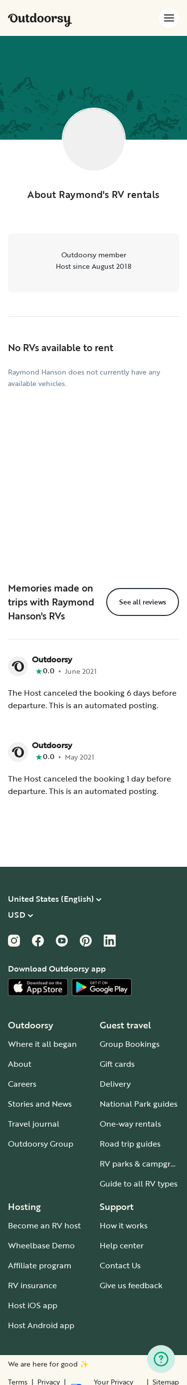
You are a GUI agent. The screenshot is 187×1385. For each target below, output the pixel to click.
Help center (122, 1245)
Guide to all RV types (139, 1183)
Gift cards (117, 1064)
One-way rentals (130, 1124)
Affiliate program (39, 1265)
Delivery (115, 1084)
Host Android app (41, 1325)
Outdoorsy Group (40, 1144)
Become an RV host (44, 1225)
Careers (22, 1084)
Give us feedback (131, 1285)
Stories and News (40, 1104)
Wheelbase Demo (41, 1245)
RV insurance (32, 1285)
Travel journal (33, 1124)
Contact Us (120, 1265)
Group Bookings (130, 1044)
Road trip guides (130, 1144)
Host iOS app (32, 1305)
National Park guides (139, 1104)
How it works (124, 1225)
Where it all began (42, 1044)
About (19, 1064)
